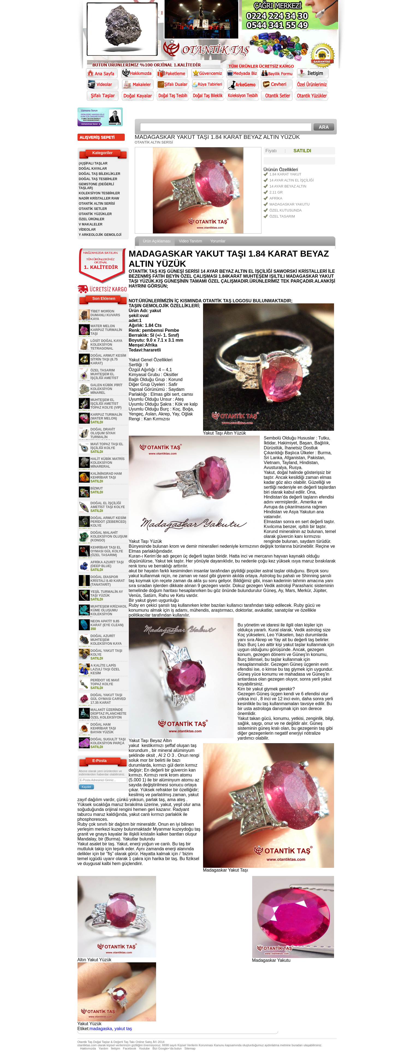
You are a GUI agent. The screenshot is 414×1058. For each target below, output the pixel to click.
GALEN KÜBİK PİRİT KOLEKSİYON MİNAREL (107, 389)
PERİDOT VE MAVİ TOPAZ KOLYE (105, 682)
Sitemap (189, 1048)
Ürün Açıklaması (157, 241)
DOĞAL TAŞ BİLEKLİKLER (99, 174)
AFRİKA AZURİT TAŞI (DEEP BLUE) (107, 564)
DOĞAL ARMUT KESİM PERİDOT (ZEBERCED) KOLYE (108, 521)
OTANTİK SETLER (93, 209)
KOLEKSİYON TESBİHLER (99, 193)
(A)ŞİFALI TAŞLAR (93, 163)
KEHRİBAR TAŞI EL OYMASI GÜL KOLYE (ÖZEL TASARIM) (107, 551)
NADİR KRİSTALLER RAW (99, 198)
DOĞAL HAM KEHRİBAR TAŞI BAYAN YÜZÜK (103, 728)
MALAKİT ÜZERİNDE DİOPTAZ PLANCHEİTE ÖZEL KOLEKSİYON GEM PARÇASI (103, 715)
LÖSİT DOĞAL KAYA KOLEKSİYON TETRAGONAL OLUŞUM (100, 346)
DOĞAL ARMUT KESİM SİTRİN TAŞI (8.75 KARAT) (108, 359)
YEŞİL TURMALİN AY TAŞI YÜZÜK (107, 593)
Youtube (144, 1048)
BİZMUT (97, 488)
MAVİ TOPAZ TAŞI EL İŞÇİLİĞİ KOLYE (107, 446)
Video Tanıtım (190, 241)
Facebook (129, 1048)
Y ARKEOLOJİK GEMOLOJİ (100, 235)
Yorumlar (218, 241)
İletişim (115, 1048)
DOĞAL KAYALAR (93, 169)
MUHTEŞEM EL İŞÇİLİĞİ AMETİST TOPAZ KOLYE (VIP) (106, 403)
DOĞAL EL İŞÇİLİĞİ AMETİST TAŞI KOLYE (108, 505)
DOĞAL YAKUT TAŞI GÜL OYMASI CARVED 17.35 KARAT (108, 699)
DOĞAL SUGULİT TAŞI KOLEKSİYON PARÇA (108, 741)
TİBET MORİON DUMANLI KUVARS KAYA (105, 315)
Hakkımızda (88, 1048)
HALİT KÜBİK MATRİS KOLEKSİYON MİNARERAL (108, 462)
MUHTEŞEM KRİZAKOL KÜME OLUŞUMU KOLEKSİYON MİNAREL (103, 612)
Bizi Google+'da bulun (167, 1048)
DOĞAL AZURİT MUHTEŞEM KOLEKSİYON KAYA (106, 640)
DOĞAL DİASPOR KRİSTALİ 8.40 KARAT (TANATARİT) (108, 581)
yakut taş (123, 1028)
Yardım (103, 1048)
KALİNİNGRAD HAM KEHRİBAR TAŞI (106, 475)
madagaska (101, 1028)
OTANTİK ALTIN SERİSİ (97, 204)
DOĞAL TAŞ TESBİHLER (98, 179)
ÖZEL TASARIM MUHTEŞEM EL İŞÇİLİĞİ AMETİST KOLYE (98, 376)
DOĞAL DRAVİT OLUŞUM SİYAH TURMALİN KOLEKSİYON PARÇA (97, 435)
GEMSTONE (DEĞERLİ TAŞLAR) (96, 186)
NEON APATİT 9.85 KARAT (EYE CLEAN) (107, 623)
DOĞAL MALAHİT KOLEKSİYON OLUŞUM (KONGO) (109, 536)
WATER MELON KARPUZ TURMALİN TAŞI (106, 330)
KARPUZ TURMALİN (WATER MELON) (106, 416)
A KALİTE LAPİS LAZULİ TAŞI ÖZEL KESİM (105, 669)
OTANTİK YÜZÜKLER (95, 214)
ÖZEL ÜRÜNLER (92, 219)
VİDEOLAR (87, 229)
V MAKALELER (91, 224)
